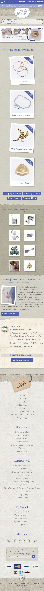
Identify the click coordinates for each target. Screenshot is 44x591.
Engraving (22, 485)
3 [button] (25, 46)
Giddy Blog (22, 402)
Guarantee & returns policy (22, 481)
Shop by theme (22, 435)
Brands (22, 448)
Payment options (22, 475)
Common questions (22, 465)
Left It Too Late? (22, 491)
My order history (22, 518)
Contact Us (22, 418)
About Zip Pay (22, 478)
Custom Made (29, 198)
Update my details (22, 521)
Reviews (22, 469)
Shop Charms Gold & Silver (21, 149)
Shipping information (22, 472)
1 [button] (19, 46)
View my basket (22, 512)
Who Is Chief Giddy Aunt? (22, 415)
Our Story (22, 399)
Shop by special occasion (22, 445)
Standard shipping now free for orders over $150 (22, 6)
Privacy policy (22, 494)
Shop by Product (12, 193)
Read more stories (20, 360)
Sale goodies (22, 451)
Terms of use (22, 498)
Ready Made (14, 198)
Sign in (22, 525)
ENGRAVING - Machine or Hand (22, 355)
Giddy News (22, 405)
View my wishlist (22, 515)
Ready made (22, 438)
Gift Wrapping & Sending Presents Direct (22, 488)
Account (22, 2)
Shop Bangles (22, 81)
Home (22, 395)
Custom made (22, 442)
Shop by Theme (32, 193)
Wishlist (32, 2)
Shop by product (22, 432)
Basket (40, 2)
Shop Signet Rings (22, 183)
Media (22, 408)
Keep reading (8, 313)
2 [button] (22, 46)
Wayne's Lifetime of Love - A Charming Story (20, 280)
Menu (4, 2)
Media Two (23, 585)
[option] (22, 35)
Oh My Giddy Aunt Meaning (22, 411)
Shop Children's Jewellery (21, 115)
